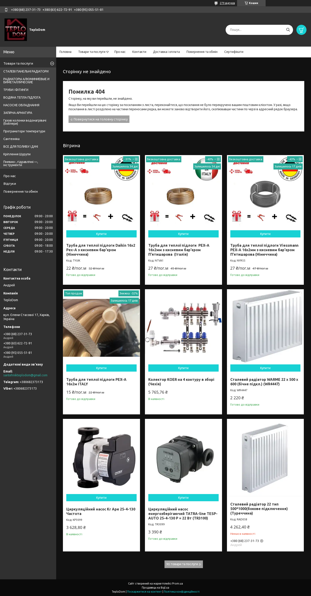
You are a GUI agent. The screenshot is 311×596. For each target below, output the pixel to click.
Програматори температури (24, 131)
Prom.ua (177, 583)
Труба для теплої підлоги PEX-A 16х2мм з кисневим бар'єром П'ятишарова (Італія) (178, 249)
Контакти (139, 52)
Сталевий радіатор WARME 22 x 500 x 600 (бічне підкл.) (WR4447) (264, 381)
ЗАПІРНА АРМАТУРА (17, 113)
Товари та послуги (91, 52)
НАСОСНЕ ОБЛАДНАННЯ (21, 105)
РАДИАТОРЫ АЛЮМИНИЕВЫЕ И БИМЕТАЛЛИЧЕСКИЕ (26, 80)
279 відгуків (227, 3)
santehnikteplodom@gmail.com (25, 375)
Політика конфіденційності (182, 591)
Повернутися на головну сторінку (100, 119)
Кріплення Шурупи (17, 154)
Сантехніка (11, 139)
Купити (101, 234)
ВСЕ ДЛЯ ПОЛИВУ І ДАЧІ (20, 146)
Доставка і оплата (166, 52)
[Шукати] (288, 30)
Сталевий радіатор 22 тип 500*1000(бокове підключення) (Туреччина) (259, 508)
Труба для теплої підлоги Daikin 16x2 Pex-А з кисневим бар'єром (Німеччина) (100, 249)
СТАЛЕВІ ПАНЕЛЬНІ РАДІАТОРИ (26, 71)
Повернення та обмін (202, 52)
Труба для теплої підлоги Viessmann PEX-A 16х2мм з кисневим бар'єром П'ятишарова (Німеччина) (264, 249)
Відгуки (9, 183)
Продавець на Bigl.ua (155, 587)
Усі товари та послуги (182, 564)
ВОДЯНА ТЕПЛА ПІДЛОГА (21, 97)
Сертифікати (233, 52)
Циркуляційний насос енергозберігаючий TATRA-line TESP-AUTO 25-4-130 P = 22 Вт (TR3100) (183, 513)
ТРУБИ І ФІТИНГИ (15, 90)
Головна (65, 52)
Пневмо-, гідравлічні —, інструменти (20, 163)
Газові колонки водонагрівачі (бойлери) (24, 122)
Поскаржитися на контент (144, 591)
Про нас (120, 52)
